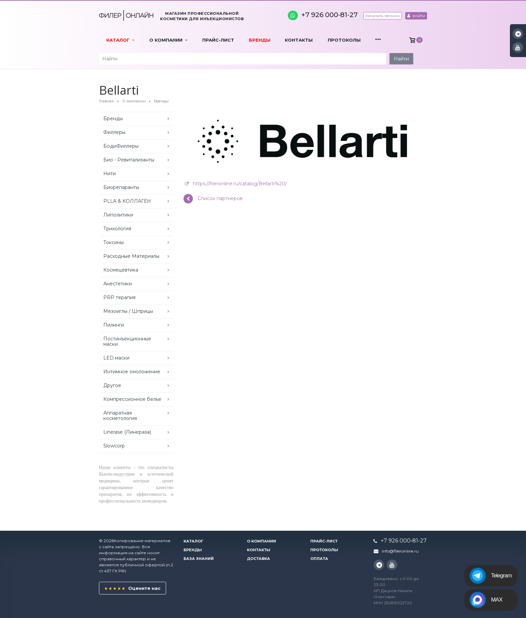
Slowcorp (114, 446)
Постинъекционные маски (127, 341)
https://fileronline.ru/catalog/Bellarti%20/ (240, 184)
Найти (401, 59)
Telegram (491, 576)
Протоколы (344, 40)
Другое (112, 385)
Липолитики (118, 215)
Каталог (120, 40)
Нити (109, 174)
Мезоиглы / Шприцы (128, 311)
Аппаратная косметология (120, 415)
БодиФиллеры (121, 146)
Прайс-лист (218, 40)
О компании (168, 40)
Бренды (259, 40)
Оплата (319, 558)
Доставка (258, 558)
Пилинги (113, 325)
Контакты (299, 40)
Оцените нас (132, 588)
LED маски (116, 358)
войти (416, 15)
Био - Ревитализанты (128, 160)
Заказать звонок (382, 15)
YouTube (517, 47)
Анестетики (117, 284)
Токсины (113, 242)
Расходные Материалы (131, 256)
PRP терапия (119, 297)
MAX (486, 600)
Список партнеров (213, 198)
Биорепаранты (121, 187)
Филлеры (114, 132)
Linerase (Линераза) (127, 432)
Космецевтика (120, 270)
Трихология (117, 229)
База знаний (198, 558)
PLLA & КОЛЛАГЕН (127, 201)
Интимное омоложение (131, 372)
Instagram (518, 34)
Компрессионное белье (132, 399)
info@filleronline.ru (400, 551)
